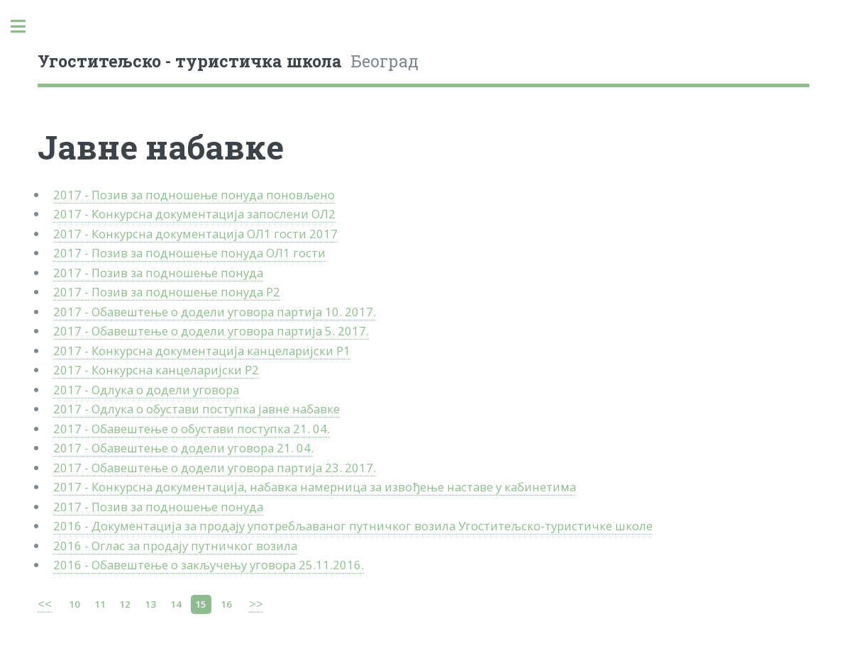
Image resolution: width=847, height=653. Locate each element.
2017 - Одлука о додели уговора (146, 389)
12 (125, 604)
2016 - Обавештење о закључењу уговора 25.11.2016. (208, 565)
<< (45, 604)
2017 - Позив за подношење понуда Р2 (166, 292)
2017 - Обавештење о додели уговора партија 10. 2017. (214, 311)
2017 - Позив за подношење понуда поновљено (194, 194)
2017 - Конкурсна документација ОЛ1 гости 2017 (195, 233)
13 (150, 604)
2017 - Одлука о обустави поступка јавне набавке (196, 409)
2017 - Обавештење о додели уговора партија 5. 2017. (211, 331)
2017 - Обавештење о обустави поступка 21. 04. (191, 428)
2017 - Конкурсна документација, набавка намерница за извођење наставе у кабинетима (314, 487)
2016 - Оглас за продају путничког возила (175, 545)
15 (200, 604)
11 (100, 604)
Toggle (25, 26)
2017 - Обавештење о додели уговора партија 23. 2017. (214, 467)
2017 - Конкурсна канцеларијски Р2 (156, 370)
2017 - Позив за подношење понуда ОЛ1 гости (189, 253)
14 (176, 604)
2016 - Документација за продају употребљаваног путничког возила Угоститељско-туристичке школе (353, 526)
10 (74, 604)
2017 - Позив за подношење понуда (158, 272)
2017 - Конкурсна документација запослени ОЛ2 (194, 214)
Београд (228, 61)
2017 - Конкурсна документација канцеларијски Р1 (201, 350)
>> (256, 604)
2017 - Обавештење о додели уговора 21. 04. (183, 448)
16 (226, 604)
